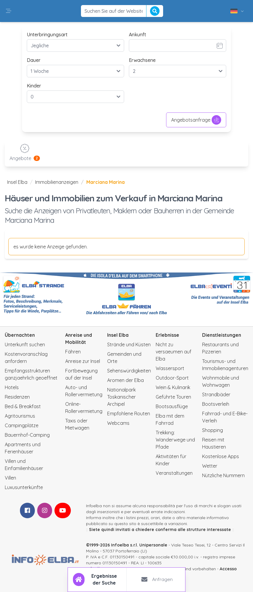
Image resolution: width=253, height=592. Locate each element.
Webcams (118, 423)
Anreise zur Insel (82, 361)
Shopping (212, 430)
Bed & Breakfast (23, 406)
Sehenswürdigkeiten (129, 371)
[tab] (97, 579)
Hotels (12, 387)
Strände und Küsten (129, 344)
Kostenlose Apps (220, 456)
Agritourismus (20, 416)
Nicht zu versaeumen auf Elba (173, 352)
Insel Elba (17, 182)
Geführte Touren (173, 397)
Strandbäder (216, 394)
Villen (10, 478)
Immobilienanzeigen (56, 182)
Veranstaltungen (174, 473)
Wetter (209, 466)
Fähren (73, 352)
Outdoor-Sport (172, 378)
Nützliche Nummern (223, 475)
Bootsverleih (215, 404)
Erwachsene (142, 60)
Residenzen (17, 397)
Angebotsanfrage (196, 120)
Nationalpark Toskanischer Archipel (121, 397)
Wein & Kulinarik (173, 387)
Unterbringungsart (47, 34)
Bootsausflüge (172, 406)
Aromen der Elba (125, 380)
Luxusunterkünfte (24, 487)
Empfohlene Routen (128, 413)
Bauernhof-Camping (27, 435)
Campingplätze (21, 425)
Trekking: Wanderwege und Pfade (175, 440)
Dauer (33, 60)
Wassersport (170, 368)
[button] (8, 11)
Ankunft (137, 34)
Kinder (34, 86)
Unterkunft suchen (25, 344)
